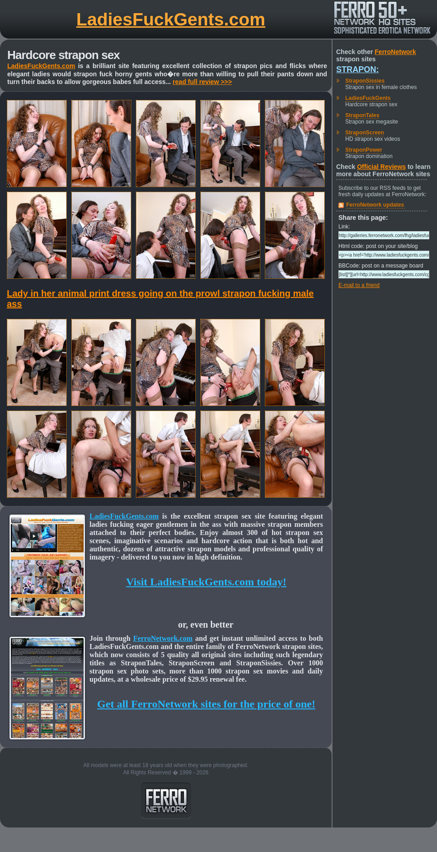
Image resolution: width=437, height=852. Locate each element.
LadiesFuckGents (368, 98)
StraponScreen (364, 132)
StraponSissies (365, 81)
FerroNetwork (395, 51)
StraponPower (363, 150)
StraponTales (362, 115)
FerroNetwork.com (163, 638)
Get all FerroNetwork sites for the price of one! (206, 704)
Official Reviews (381, 166)
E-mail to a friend (359, 285)
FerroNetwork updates (375, 205)
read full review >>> (202, 81)
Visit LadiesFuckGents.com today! (206, 582)
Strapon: (357, 69)
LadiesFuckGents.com (170, 19)
